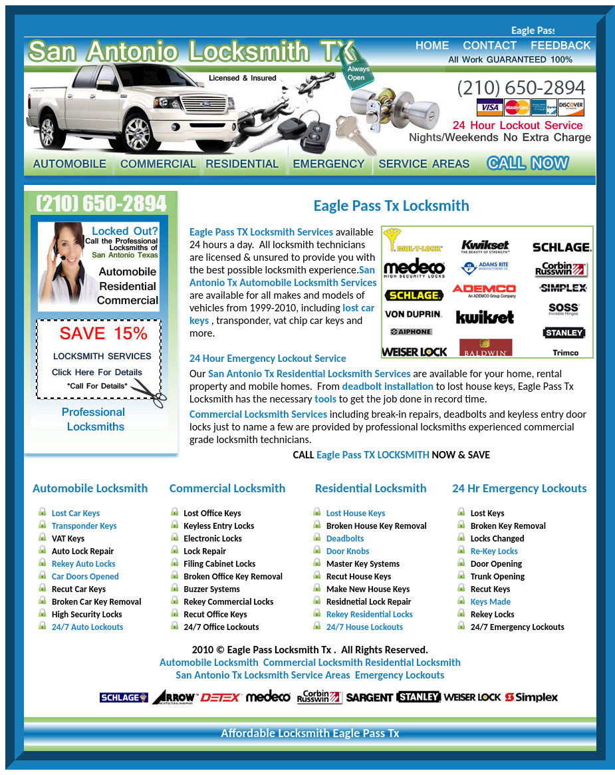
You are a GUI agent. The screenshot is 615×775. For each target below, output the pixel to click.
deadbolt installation (388, 386)
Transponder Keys (84, 526)
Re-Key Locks (494, 551)
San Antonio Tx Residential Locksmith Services (309, 373)
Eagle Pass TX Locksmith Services (261, 232)
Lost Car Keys (76, 513)
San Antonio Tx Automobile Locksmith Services (283, 276)
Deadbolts (345, 538)
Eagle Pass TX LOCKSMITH (373, 454)
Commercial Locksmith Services (258, 414)
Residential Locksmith (371, 488)
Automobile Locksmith (90, 488)
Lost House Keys (355, 513)
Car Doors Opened (85, 576)
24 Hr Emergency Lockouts (519, 488)
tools (325, 398)
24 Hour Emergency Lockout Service (267, 358)
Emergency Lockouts (399, 675)
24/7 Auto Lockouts (87, 627)
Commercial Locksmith (227, 488)
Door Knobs (347, 551)
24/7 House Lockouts (364, 627)
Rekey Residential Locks (369, 614)
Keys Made (491, 601)
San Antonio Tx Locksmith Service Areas (263, 675)
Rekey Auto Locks (84, 563)
